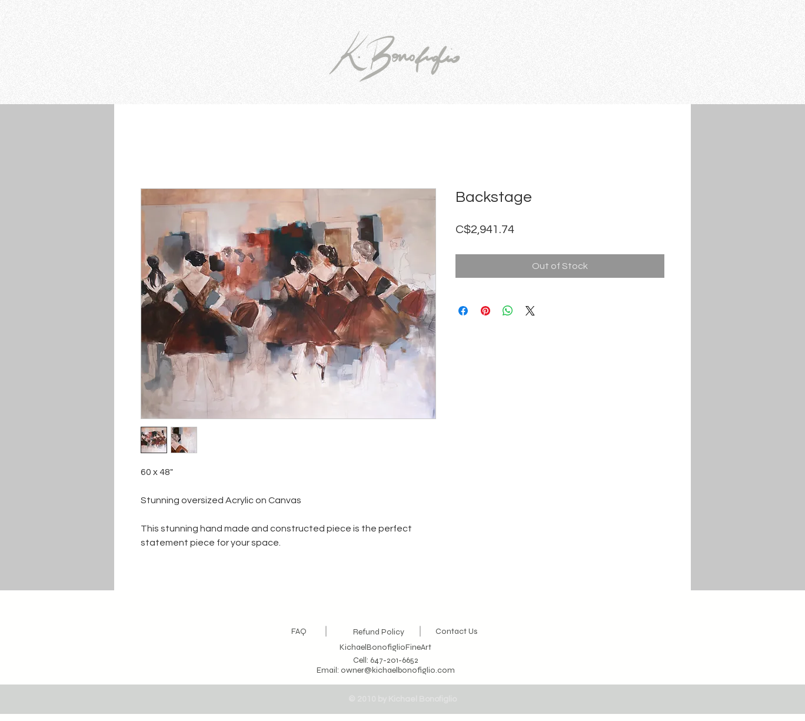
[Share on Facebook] (463, 311)
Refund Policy (378, 632)
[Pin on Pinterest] (485, 311)
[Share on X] (530, 311)
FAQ (299, 631)
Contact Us (456, 631)
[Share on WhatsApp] (508, 311)
